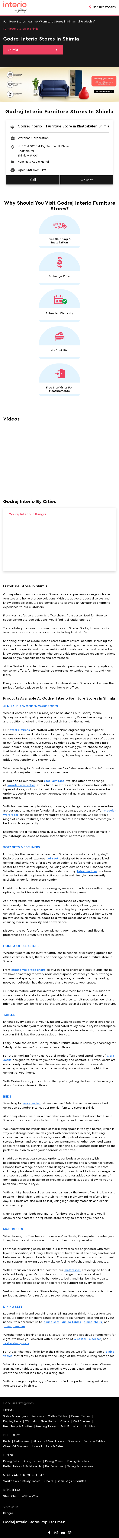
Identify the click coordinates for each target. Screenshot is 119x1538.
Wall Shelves (81, 1421)
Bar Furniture (54, 1466)
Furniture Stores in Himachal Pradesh (66, 21)
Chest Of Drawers (16, 1446)
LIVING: (9, 1410)
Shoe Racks (49, 1421)
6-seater (95, 1339)
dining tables (71, 1322)
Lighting (91, 1426)
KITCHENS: (11, 1490)
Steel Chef (10, 1496)
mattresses (72, 1270)
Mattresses (13, 1229)
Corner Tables (80, 1416)
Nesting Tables (46, 1426)
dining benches (14, 1326)
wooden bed (32, 1103)
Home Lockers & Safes (47, 1446)
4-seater (80, 1339)
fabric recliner (87, 871)
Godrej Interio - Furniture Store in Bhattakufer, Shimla (63, 126)
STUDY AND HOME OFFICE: (23, 1475)
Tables (9, 1015)
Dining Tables (32, 1461)
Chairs (64, 1421)
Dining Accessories (80, 1466)
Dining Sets (13, 1306)
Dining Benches (78, 1461)
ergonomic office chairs (28, 969)
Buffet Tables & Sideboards (22, 1466)
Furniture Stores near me (20, 21)
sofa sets (53, 858)
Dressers (74, 1441)
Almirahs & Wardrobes (48, 1441)
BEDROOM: (11, 1435)
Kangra (8, 1513)
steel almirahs (20, 730)
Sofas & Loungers (15, 1416)
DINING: (9, 1455)
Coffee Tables (57, 1416)
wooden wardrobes (21, 785)
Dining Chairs (54, 1461)
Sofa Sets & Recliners (21, 847)
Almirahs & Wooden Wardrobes (30, 706)
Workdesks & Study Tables (22, 1481)
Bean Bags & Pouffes (17, 1426)
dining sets (51, 1322)
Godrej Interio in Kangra (27, 514)
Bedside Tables (94, 1441)
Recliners (38, 1416)
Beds (7, 1096)
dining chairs (93, 1322)
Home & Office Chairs (21, 946)
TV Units (31, 1421)
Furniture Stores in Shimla (21, 28)
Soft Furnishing (71, 1426)
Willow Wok (30, 1496)
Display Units (12, 1421)
